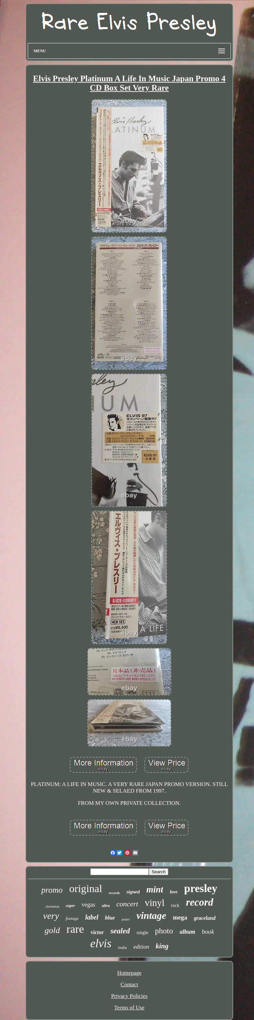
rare (75, 929)
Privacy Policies (129, 996)
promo (52, 889)
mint (154, 889)
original (85, 888)
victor (97, 932)
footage (71, 918)
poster (126, 919)
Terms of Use (129, 1007)
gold (52, 930)
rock (175, 905)
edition (141, 947)
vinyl (155, 902)
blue (110, 918)
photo (164, 930)
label (91, 917)
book (208, 931)
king (162, 946)
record (199, 902)
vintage (151, 915)
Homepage (129, 973)
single (142, 932)
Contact (129, 984)
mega (180, 917)
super (70, 905)
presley (200, 888)
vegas (88, 904)
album (187, 931)
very (51, 916)
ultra (106, 905)
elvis (100, 943)
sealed (120, 931)
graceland (205, 918)
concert (127, 904)
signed (133, 891)
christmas (52, 906)
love (173, 891)
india (122, 947)
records (114, 893)
